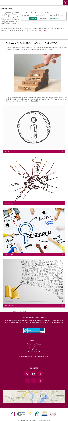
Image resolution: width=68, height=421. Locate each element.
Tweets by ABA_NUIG (19, 311)
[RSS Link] (40, 380)
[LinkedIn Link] (33, 380)
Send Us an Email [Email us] (42, 356)
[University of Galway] (9, 37)
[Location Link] (34, 402)
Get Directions (26, 356)
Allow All (33, 18)
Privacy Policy (42, 30)
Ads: (61, 15)
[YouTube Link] (27, 380)
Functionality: (26, 15)
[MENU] (65, 2)
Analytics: (53, 15)
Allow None (43, 18)
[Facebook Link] (40, 373)
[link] (13, 413)
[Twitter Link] (26, 373)
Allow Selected (54, 18)
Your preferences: (39, 15)
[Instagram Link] (33, 373)
